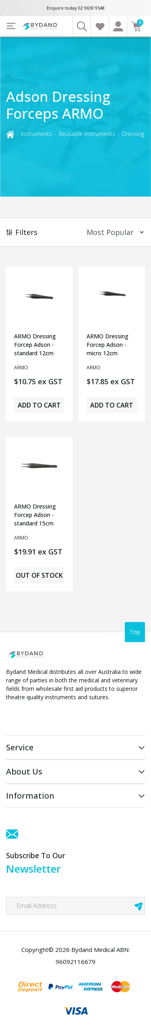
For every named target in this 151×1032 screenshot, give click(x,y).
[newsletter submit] (138, 906)
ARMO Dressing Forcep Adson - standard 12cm (35, 344)
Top (135, 632)
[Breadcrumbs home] (10, 134)
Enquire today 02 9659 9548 (76, 8)
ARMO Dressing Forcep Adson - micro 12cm (107, 344)
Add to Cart (39, 405)
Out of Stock (39, 575)
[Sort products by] (112, 232)
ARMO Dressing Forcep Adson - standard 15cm (35, 515)
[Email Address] (75, 906)
